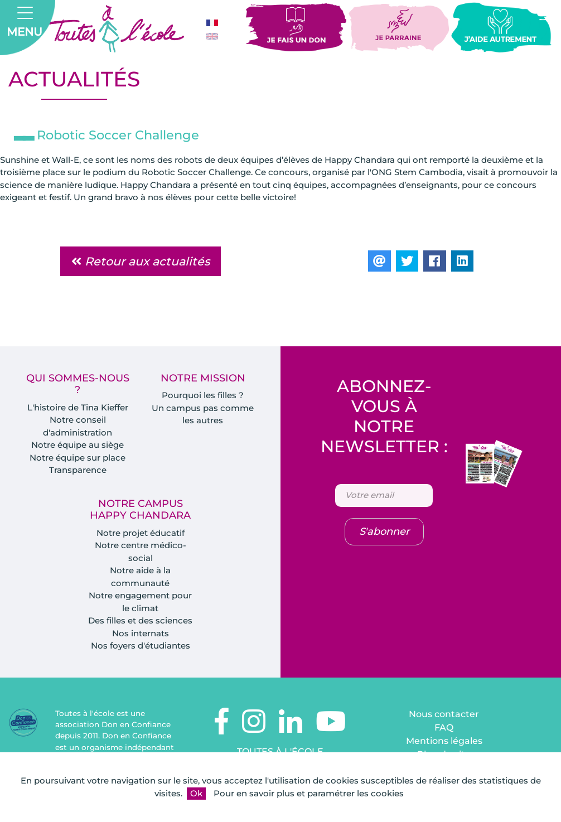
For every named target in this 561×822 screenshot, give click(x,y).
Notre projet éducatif (140, 533)
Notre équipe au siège (77, 444)
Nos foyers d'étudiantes (140, 645)
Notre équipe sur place (77, 457)
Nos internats (140, 633)
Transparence (78, 470)
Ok (196, 793)
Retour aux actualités (140, 261)
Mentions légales (444, 741)
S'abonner (384, 531)
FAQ (443, 727)
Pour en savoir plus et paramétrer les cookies (309, 793)
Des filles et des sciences (140, 620)
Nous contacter (444, 714)
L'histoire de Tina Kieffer (77, 407)
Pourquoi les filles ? (203, 395)
